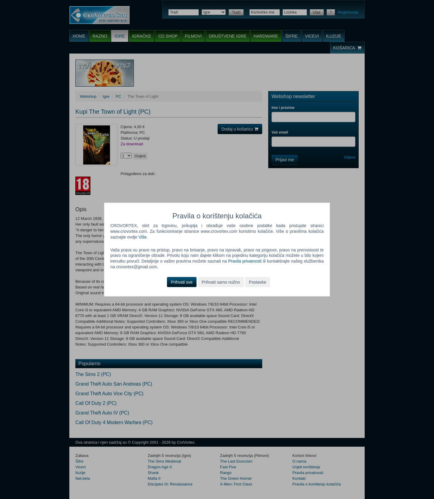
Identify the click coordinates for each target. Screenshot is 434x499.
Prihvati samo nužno (221, 282)
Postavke (257, 282)
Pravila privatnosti (245, 261)
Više (142, 236)
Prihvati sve (182, 282)
